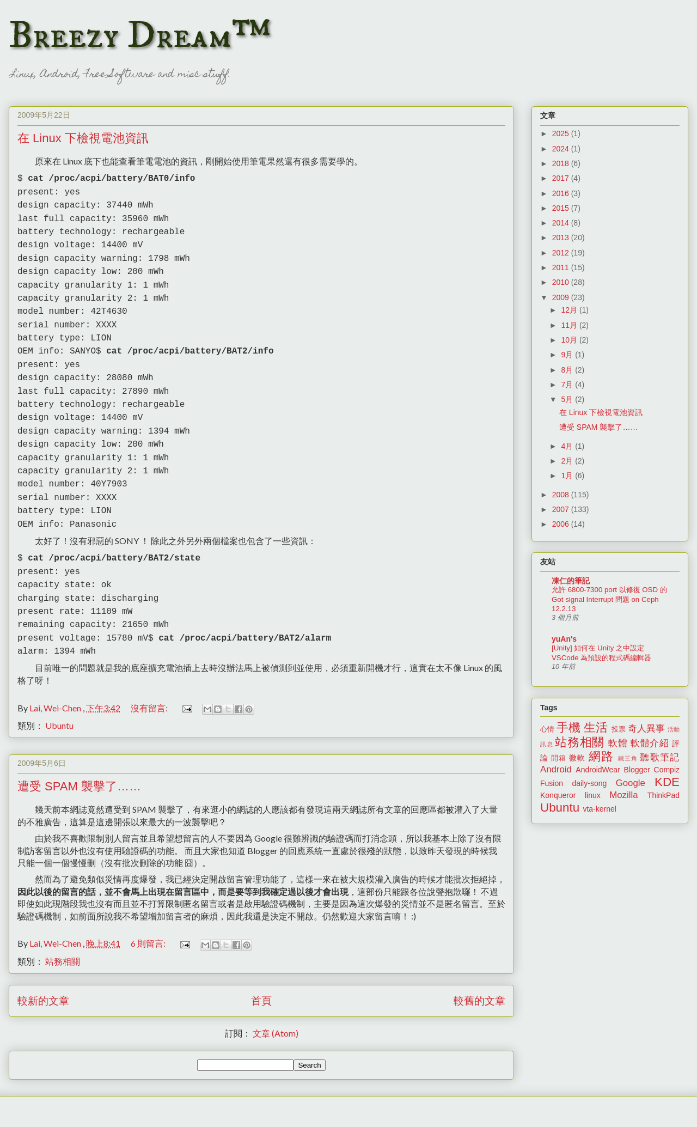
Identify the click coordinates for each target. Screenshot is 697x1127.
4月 (568, 446)
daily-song (589, 783)
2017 (561, 178)
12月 (570, 310)
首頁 (261, 962)
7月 (568, 384)
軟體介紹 (650, 743)
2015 (561, 208)
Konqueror (558, 795)
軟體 (617, 743)
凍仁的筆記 (571, 580)
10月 (570, 340)
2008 (561, 494)
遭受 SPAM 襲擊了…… (79, 748)
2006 (561, 524)
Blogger (637, 769)
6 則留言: (149, 905)
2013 (561, 237)
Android (556, 769)
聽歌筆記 (660, 757)
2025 (561, 133)
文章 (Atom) (275, 995)
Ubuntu (59, 687)
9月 (568, 354)
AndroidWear (598, 769)
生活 (596, 727)
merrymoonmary (343, 1105)
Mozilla (623, 795)
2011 (561, 267)
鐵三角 (628, 758)
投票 (619, 729)
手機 (568, 727)
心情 (547, 729)
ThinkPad (663, 795)
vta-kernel (599, 809)
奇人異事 (646, 728)
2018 (561, 163)
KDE (667, 782)
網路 (601, 756)
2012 (561, 252)
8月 (568, 369)
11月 (570, 325)
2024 (561, 148)
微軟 (577, 757)
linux (593, 795)
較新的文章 (43, 962)
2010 (561, 282)
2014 (561, 222)
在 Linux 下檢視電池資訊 (83, 138)
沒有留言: (150, 670)
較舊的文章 (479, 962)
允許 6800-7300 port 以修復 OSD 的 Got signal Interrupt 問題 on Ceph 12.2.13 (609, 599)
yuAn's (564, 639)
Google (630, 783)
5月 (568, 399)
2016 (561, 193)
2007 (561, 509)
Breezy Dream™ (140, 36)
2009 (561, 297)
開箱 (558, 758)
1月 (568, 475)
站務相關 (62, 923)
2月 (568, 460)
